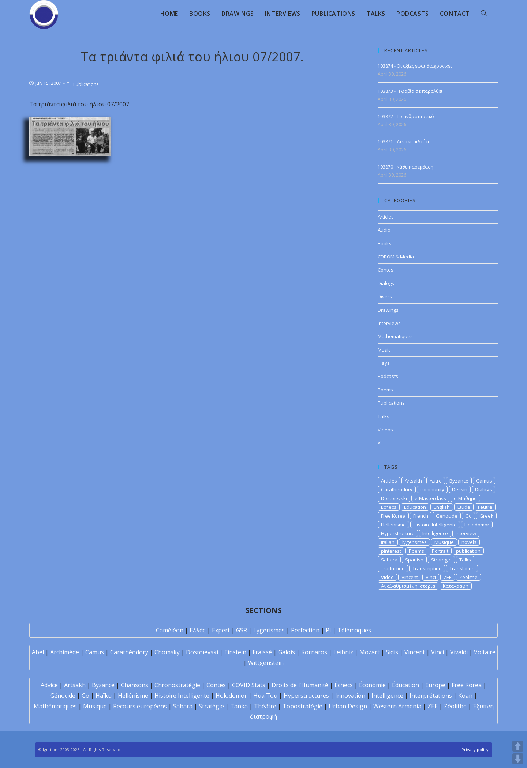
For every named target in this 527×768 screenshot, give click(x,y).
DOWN (517, 758)
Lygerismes (269, 630)
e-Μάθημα (465, 498)
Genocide (446, 515)
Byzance (458, 480)
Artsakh (413, 480)
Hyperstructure (398, 533)
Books (385, 243)
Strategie (441, 559)
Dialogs (386, 283)
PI (328, 630)
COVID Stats (248, 685)
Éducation (405, 685)
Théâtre (265, 706)
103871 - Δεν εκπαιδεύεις (404, 142)
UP (517, 746)
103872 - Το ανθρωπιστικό (406, 116)
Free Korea (393, 515)
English (442, 507)
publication (468, 551)
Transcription (427, 568)
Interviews (389, 323)
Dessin (459, 489)
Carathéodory (129, 652)
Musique (444, 542)
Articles (386, 216)
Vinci (431, 577)
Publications (85, 84)
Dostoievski (394, 498)
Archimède (64, 652)
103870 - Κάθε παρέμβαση (405, 167)
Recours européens (140, 706)
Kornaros (314, 652)
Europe (435, 685)
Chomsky (167, 652)
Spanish (414, 559)
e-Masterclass (430, 498)
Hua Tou (265, 696)
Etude (463, 507)
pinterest (391, 551)
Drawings (388, 310)
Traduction (393, 568)
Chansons (134, 685)
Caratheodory (396, 489)
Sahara (389, 559)
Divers (385, 296)
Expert (221, 630)
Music (384, 350)
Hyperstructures (306, 696)
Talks (383, 416)
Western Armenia (397, 706)
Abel (38, 652)
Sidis (392, 652)
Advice (49, 685)
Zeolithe (468, 577)
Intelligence (435, 533)
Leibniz (343, 652)
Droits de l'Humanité (300, 685)
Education (415, 507)
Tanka (239, 706)
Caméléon (169, 630)
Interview (466, 533)
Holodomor (476, 524)
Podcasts (388, 376)
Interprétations (431, 696)
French (420, 515)
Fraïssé (262, 652)
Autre (436, 480)
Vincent (409, 577)
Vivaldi (459, 652)
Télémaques (354, 630)
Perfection (305, 630)
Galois (286, 652)
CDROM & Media (396, 256)
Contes (385, 269)
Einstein (235, 652)
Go (468, 515)
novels (468, 542)
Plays (384, 363)
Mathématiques (55, 706)
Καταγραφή (455, 586)
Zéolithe (455, 706)
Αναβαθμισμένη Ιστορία (408, 586)
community (432, 489)
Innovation (350, 696)
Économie (372, 685)
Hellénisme (133, 696)
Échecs (343, 685)
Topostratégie (302, 706)
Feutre (485, 507)
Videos (385, 429)
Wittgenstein (266, 663)
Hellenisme (393, 524)
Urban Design (348, 706)
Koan (465, 696)
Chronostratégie (177, 685)
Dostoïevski (202, 652)
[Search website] (483, 13)
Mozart (369, 652)
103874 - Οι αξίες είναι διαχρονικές (415, 66)
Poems (385, 389)
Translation (462, 568)
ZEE (448, 577)
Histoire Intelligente (435, 524)
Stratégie (211, 706)
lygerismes (414, 542)
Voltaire (485, 652)
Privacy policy (475, 749)
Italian (388, 542)
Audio (384, 230)
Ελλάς (198, 630)
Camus (484, 480)
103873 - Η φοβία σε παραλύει (410, 91)
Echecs (388, 507)
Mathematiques (395, 336)
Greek (486, 515)
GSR (241, 630)
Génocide (62, 696)
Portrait (440, 551)
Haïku (104, 696)
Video (387, 577)
